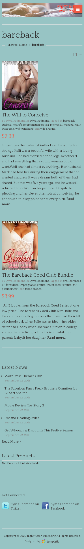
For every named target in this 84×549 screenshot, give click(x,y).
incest (50, 285)
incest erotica (63, 285)
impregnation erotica (36, 124)
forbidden (12, 285)
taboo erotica (33, 289)
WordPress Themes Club (23, 376)
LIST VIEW (80, 54)
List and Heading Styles (21, 418)
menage (68, 124)
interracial (56, 124)
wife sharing (47, 128)
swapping (8, 128)
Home (23, 44)
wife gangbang (24, 128)
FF (3, 285)
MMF (78, 124)
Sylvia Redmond (40, 120)
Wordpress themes (50, 540)
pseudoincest (10, 289)
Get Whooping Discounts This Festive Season (38, 430)
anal (65, 281)
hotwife (17, 124)
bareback (69, 120)
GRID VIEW (75, 54)
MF (75, 285)
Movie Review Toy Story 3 (24, 405)
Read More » (11, 441)
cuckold (6, 124)
